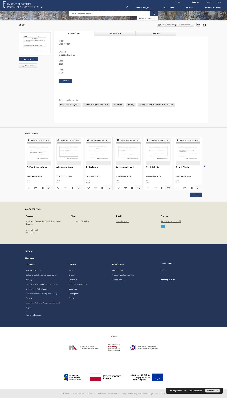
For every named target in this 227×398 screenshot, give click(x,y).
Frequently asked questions (123, 275)
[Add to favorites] (198, 25)
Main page (29, 258)
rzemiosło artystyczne (69, 104)
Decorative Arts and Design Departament (43, 303)
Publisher (73, 298)
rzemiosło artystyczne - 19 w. (96, 104)
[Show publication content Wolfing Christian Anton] (42, 188)
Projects (29, 307)
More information (195, 391)
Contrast (195, 2)
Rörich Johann (92, 167)
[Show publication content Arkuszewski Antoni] (72, 188)
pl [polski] (179, 2)
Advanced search (145, 18)
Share (208, 2)
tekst (61, 73)
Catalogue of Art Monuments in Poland (41, 284)
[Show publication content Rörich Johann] (102, 188)
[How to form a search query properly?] (156, 18)
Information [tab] (115, 33)
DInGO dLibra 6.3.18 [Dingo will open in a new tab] (89, 393)
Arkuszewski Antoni (64, 167)
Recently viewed (213, 7)
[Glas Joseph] (35, 43)
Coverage (73, 289)
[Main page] (127, 7)
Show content (28, 59)
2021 (61, 64)
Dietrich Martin (182, 167)
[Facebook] (163, 226)
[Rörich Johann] (98, 152)
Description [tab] (73, 33)
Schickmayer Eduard (125, 167)
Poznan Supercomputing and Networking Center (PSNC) (140, 393)
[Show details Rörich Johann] (108, 188)
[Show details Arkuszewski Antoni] (78, 188)
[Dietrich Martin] (188, 152)
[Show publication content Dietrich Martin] (191, 188)
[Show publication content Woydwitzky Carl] (161, 188)
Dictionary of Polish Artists (36, 289)
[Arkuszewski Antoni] (69, 152)
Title (71, 270)
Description (73, 293)
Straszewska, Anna (67, 55)
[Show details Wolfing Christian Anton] (49, 188)
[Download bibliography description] (35, 188)
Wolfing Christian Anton (37, 167)
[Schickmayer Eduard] (128, 152)
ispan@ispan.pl (122, 221)
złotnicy (130, 104)
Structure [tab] (155, 33)
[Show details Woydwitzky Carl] (168, 188)
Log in (163, 270)
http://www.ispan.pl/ (171, 221)
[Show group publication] (39, 140)
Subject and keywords (78, 284)
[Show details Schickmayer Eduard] (138, 188)
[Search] (154, 13)
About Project (143, 7)
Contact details (118, 279)
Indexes (190, 7)
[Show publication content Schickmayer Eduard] (131, 188)
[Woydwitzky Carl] (158, 152)
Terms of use (117, 270)
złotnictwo (118, 104)
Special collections (33, 270)
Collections (168, 7)
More (196, 195)
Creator (72, 275)
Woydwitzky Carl (153, 167)
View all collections (33, 315)
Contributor (73, 279)
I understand (212, 391)
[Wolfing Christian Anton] (39, 152)
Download (27, 65)
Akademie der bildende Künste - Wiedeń (156, 104)
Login (219, 2)
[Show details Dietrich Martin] (198, 188)
